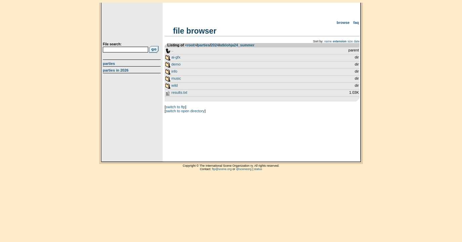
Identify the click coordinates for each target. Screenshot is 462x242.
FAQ (356, 23)
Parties (109, 64)
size (350, 41)
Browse (343, 23)
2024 (215, 45)
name (328, 41)
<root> (191, 45)
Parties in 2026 (115, 70)
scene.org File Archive (132, 23)
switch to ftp (175, 107)
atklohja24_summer (237, 45)
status (258, 169)
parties (204, 45)
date (357, 41)
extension (339, 41)
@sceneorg (244, 169)
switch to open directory (185, 111)
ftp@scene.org (222, 169)
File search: (112, 44)
